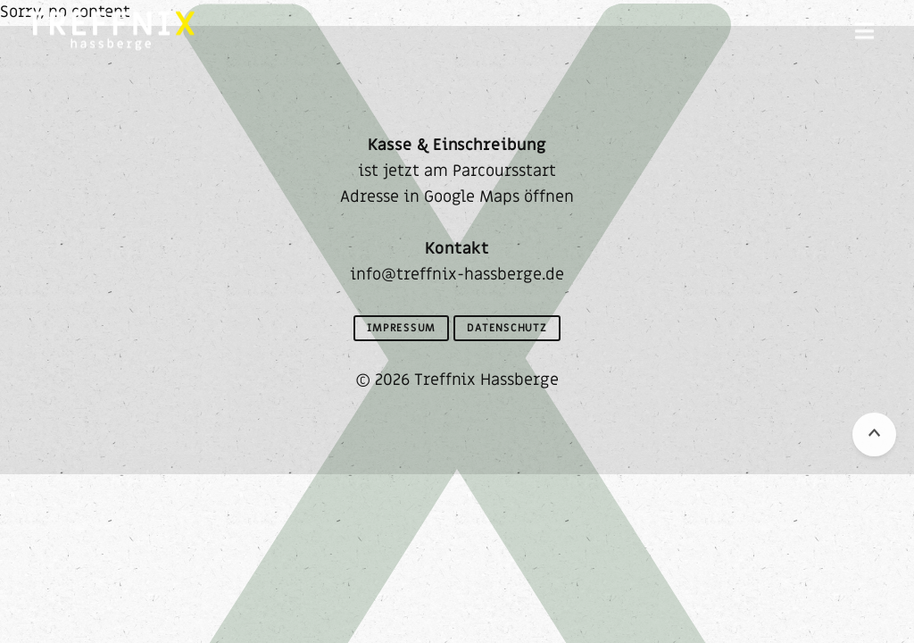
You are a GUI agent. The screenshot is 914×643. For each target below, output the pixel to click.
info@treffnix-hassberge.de (456, 274)
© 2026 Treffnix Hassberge (457, 380)
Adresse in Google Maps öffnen (457, 197)
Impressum (401, 328)
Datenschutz (507, 328)
